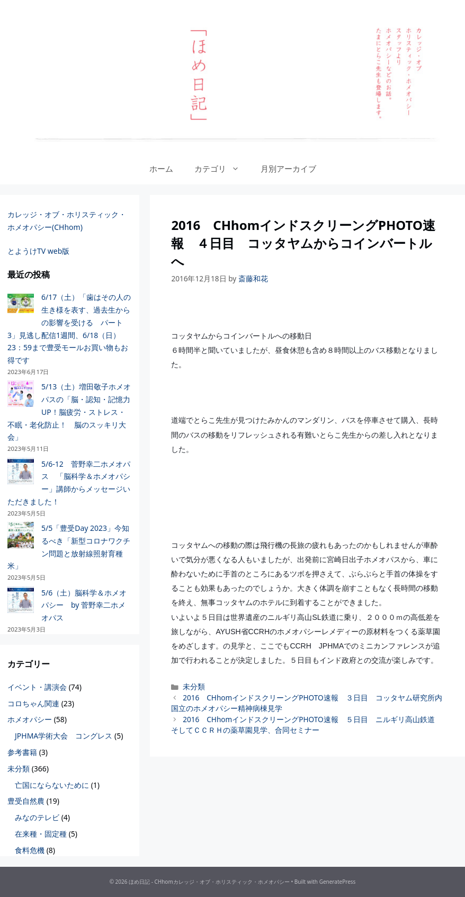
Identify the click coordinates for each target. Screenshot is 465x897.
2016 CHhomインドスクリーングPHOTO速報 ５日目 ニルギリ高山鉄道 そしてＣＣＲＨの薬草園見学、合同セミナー (306, 724)
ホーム (161, 168)
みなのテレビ (37, 817)
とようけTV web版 (38, 251)
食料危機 (29, 850)
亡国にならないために (52, 785)
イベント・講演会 (37, 687)
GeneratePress (337, 881)
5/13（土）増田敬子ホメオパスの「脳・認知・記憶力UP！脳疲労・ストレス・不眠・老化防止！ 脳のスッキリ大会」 (69, 411)
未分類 (194, 686)
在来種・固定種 (41, 834)
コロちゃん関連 (33, 703)
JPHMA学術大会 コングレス (63, 736)
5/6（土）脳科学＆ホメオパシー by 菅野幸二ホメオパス (84, 605)
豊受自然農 (25, 801)
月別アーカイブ (288, 168)
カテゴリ (222, 168)
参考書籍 (22, 752)
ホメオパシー (29, 719)
